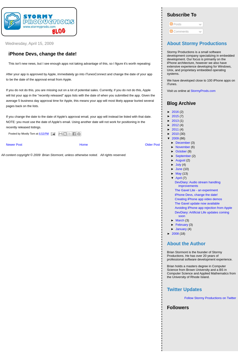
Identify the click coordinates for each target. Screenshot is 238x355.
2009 (176, 138)
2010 (176, 134)
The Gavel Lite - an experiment (196, 190)
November (183, 147)
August (181, 160)
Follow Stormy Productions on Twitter (210, 298)
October (182, 151)
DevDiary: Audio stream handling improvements (197, 184)
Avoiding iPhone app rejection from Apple (203, 208)
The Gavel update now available (197, 203)
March (180, 220)
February (182, 224)
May (179, 173)
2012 (176, 125)
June (179, 169)
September (184, 156)
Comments (179, 31)
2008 (176, 233)
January (182, 229)
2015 (176, 116)
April (179, 178)
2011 (176, 129)
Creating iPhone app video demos (198, 199)
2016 (176, 112)
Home (84, 144)
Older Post (152, 144)
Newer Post (14, 144)
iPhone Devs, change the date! (196, 195)
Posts (175, 24)
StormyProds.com (202, 91)
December (183, 142)
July (179, 164)
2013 (176, 121)
